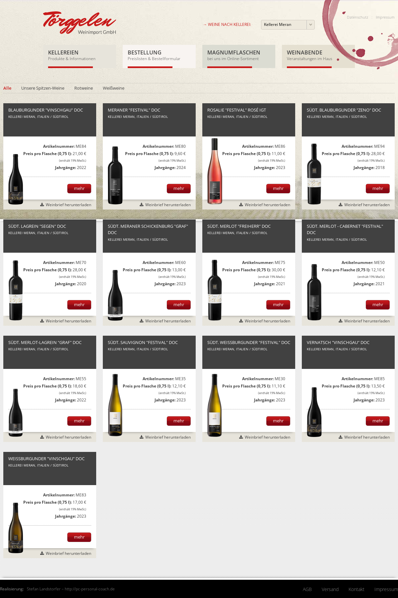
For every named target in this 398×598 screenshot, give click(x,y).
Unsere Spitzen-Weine (42, 88)
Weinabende (318, 55)
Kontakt (357, 589)
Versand (330, 589)
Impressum (385, 17)
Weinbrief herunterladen (68, 205)
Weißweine (113, 88)
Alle (7, 88)
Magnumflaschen (238, 55)
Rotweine (83, 88)
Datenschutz (357, 17)
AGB (307, 589)
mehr (79, 188)
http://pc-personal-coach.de (90, 589)
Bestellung (159, 55)
